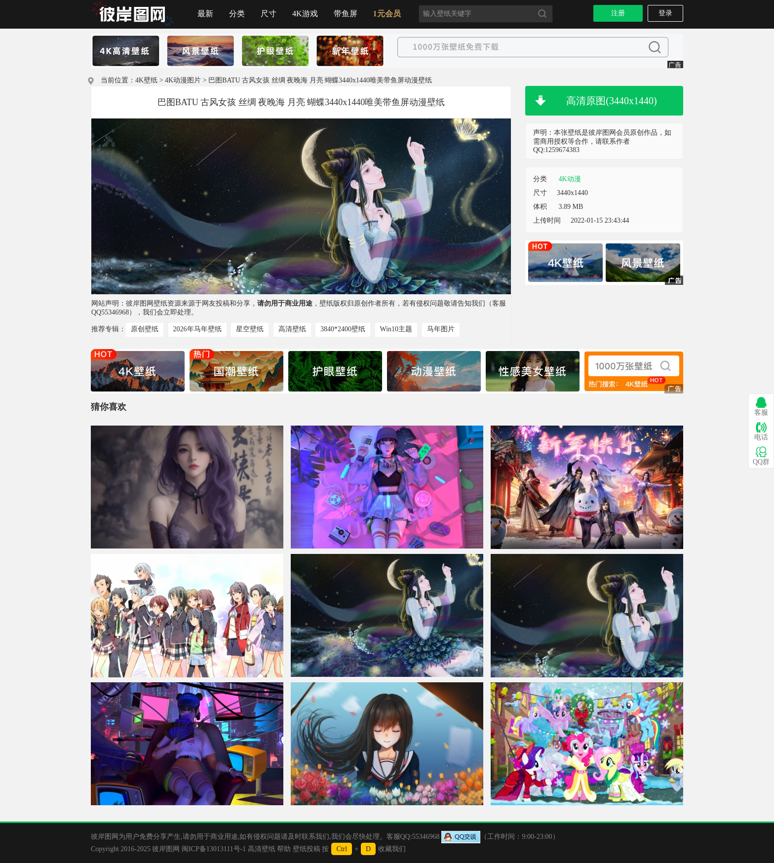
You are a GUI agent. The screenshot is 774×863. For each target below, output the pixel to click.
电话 (761, 431)
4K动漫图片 (183, 80)
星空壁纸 (250, 329)
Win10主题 (396, 329)
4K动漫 (570, 179)
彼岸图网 (166, 849)
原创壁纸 (144, 329)
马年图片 (441, 329)
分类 (237, 13)
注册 (618, 13)
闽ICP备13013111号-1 (214, 849)
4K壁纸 (146, 80)
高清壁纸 (292, 329)
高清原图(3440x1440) (611, 100)
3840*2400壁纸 (342, 329)
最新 (205, 13)
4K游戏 (305, 13)
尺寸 (268, 13)
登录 (665, 13)
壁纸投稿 (306, 849)
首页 (133, 14)
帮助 (284, 849)
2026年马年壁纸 (197, 329)
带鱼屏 (345, 13)
